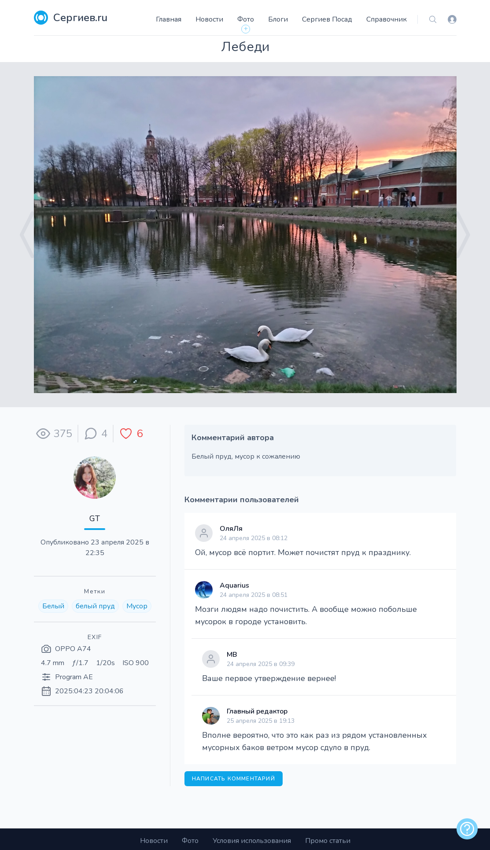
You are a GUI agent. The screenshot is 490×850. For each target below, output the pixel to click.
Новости (209, 19)
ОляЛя (231, 529)
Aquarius (234, 585)
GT (94, 518)
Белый (53, 606)
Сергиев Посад (327, 19)
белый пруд (95, 606)
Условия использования (252, 841)
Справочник (386, 19)
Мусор (136, 606)
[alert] (467, 828)
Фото (245, 19)
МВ (232, 654)
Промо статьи (327, 841)
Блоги (278, 19)
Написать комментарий (233, 778)
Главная (168, 19)
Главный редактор (257, 711)
